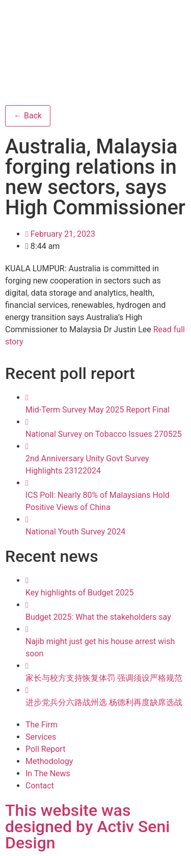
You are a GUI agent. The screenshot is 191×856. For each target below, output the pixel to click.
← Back (28, 115)
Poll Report (45, 749)
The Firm (41, 725)
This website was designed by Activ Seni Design (87, 826)
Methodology (49, 761)
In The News (47, 773)
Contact (39, 785)
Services (40, 737)
